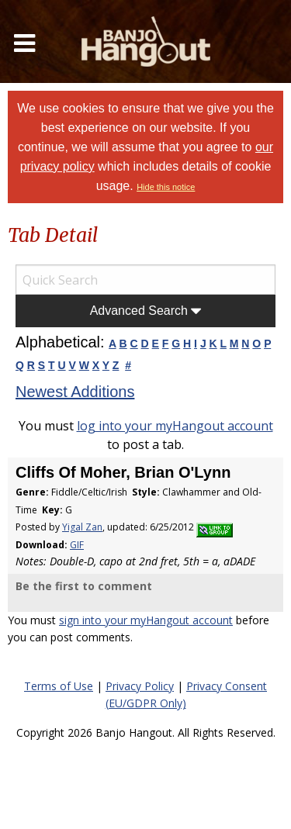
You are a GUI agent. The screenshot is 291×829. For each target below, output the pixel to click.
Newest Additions (75, 391)
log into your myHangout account (175, 425)
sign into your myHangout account (146, 620)
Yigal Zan (82, 527)
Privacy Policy (140, 686)
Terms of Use (58, 686)
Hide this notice (166, 187)
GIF (77, 544)
